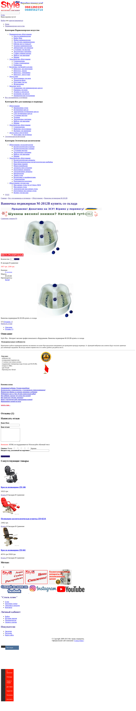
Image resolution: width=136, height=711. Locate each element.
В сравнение (13, 263)
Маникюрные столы (21, 108)
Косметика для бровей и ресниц (20, 67)
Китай (7, 280)
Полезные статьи (11, 606)
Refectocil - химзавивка (22, 72)
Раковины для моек (21, 90)
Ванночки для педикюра (22, 129)
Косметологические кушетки (24, 147)
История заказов (11, 621)
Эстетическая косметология (15, 136)
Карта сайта (9, 638)
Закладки (8, 634)
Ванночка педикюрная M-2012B (55, 198)
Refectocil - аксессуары (22, 74)
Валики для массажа (21, 193)
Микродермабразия (21, 166)
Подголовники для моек (22, 78)
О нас (7, 604)
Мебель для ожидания (22, 55)
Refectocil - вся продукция (23, 69)
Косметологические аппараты (24, 160)
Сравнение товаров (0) (9, 218)
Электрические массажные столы (26, 189)
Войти (3, 20)
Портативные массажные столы (25, 191)
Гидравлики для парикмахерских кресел (28, 88)
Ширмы (16, 57)
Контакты (8, 610)
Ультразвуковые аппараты (23, 171)
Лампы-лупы (18, 175)
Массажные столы (20, 187)
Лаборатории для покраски (23, 48)
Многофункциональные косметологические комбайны (33, 162)
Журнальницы (19, 84)
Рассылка (8, 636)
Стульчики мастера (20, 115)
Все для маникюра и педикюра (16, 97)
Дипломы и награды (12, 608)
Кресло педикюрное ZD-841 (13, 553)
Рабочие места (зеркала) (22, 44)
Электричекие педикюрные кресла (26, 111)
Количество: (5, 259)
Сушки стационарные (21, 63)
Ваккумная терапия (21, 164)
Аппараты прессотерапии (23, 168)
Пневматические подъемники (24, 96)
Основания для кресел (22, 94)
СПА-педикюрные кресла (23, 113)
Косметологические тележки (24, 148)
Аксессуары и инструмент (18, 133)
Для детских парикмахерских (24, 42)
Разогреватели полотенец (23, 181)
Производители (10, 623)
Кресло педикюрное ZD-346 (13, 490)
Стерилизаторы (19, 61)
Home (7, 24)
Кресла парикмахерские (22, 36)
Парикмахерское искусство (15, 26)
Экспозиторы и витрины (22, 51)
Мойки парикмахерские (22, 40)
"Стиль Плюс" (79, 643)
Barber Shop (18, 38)
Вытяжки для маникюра (22, 131)
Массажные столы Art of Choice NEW (27, 185)
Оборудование (14, 106)
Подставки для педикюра (23, 134)
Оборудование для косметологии (21, 145)
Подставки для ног (20, 82)
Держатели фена (20, 80)
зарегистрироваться (16, 20)
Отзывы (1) (9, 329)
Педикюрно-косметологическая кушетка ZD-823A (23, 521)
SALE (7, 194)
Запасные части (15, 86)
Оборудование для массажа (19, 183)
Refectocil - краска (20, 71)
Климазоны (18, 65)
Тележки (17, 117)
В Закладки (10, 497)
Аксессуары (13, 76)
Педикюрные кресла (21, 110)
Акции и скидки (11, 625)
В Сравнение (19, 497)
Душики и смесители (21, 92)
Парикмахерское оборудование (20, 34)
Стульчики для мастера (22, 49)
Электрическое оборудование (19, 59)
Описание (8, 327)
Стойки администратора (22, 53)
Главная (4, 198)
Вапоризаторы (19, 173)
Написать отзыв (6, 324)
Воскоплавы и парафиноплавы (25, 177)
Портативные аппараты (22, 170)
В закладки (5, 263)
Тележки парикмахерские (23, 46)
